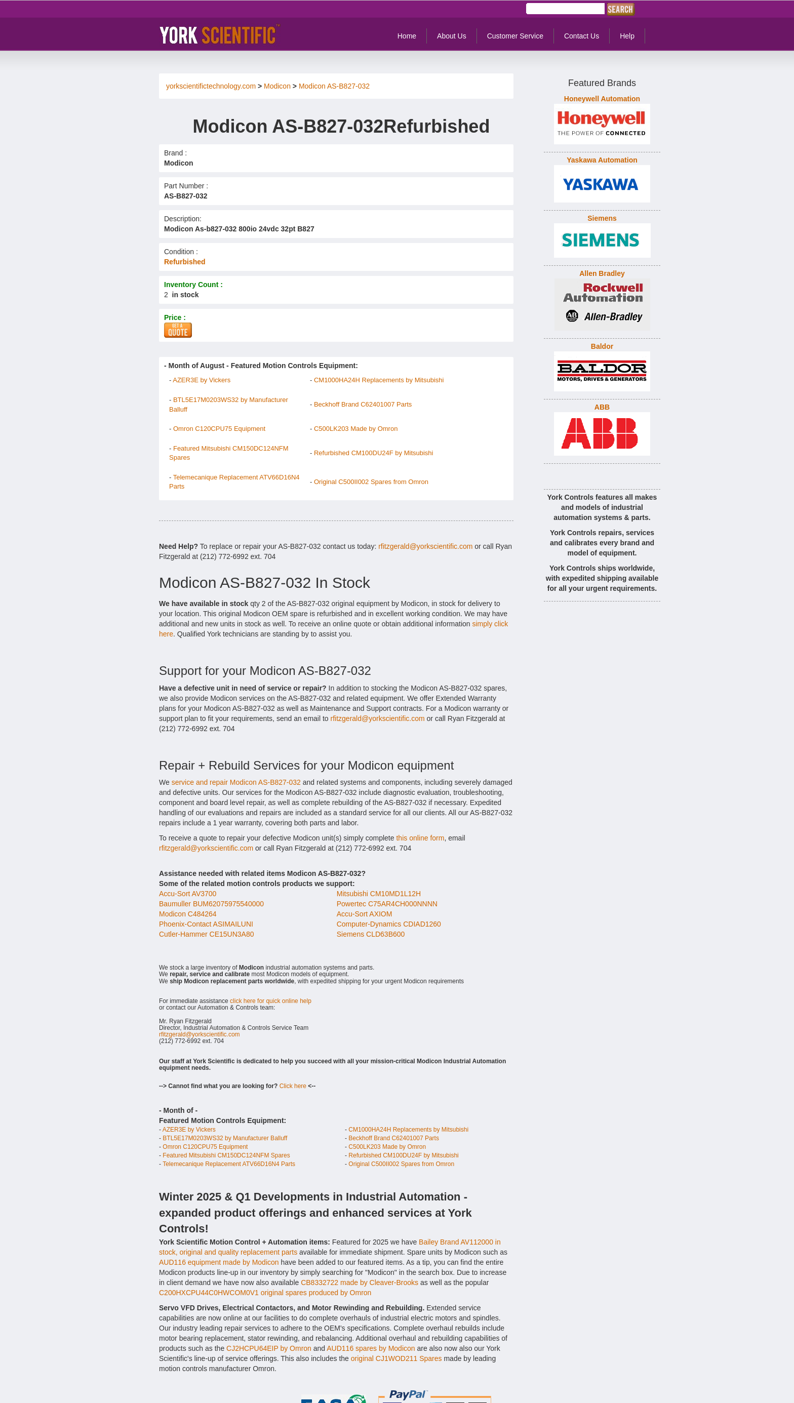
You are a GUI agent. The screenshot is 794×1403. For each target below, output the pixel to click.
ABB (602, 407)
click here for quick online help (270, 1001)
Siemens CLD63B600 (371, 934)
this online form (420, 838)
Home (407, 36)
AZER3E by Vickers (201, 380)
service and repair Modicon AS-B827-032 (236, 782)
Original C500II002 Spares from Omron (371, 482)
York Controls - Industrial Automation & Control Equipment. (223, 35)
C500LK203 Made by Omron (356, 428)
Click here (293, 1086)
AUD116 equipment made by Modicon (219, 1262)
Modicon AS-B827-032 (334, 86)
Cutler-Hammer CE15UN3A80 (206, 934)
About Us (451, 36)
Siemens (602, 218)
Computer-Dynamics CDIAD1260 (389, 924)
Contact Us (581, 36)
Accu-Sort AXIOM (364, 914)
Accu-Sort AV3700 (187, 894)
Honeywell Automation (602, 99)
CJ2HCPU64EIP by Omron (268, 1348)
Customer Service (515, 36)
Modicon (277, 86)
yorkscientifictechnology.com (211, 86)
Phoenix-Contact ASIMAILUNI (206, 924)
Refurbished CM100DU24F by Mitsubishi (373, 453)
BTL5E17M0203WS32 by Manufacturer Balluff (225, 1138)
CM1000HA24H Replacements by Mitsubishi (379, 380)
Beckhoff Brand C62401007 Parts (363, 404)
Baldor (602, 346)
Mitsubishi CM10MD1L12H (379, 894)
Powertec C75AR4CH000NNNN (387, 904)
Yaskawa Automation (602, 160)
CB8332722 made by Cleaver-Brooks (359, 1282)
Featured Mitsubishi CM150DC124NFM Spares (226, 1155)
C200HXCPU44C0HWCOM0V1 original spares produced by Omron (265, 1293)
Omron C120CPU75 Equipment (219, 428)
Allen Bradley (601, 273)
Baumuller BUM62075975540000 (211, 904)
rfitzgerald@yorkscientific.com (425, 546)
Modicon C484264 (188, 914)
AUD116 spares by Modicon (371, 1348)
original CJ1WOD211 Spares (396, 1358)
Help (627, 36)
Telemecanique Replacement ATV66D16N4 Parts (229, 1164)
